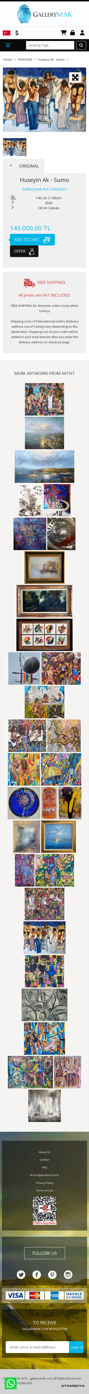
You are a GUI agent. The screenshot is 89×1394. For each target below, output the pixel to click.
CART (64, 33)
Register (83, 33)
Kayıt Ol (77, 1347)
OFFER (24, 251)
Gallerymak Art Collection (44, 189)
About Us (44, 1152)
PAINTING (25, 59)
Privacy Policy (44, 1183)
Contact (44, 1159)
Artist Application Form (44, 1175)
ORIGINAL (24, 166)
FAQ (44, 1167)
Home (7, 59)
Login (73, 33)
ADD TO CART (30, 239)
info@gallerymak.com (18, 1382)
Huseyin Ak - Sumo (51, 59)
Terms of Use (44, 1190)
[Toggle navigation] (8, 45)
